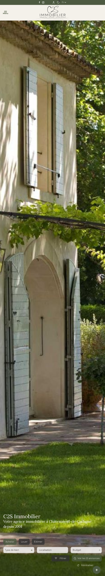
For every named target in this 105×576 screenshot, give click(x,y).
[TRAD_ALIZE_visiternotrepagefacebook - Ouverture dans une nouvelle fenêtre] (39, 2)
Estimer (38, 549)
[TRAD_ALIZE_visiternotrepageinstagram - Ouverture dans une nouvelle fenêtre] (43, 2)
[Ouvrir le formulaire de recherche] (61, 566)
